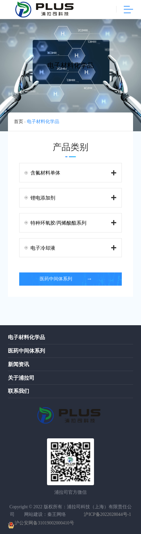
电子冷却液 (42, 248)
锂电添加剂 (42, 198)
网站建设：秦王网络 (45, 514)
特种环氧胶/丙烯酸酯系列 (58, 223)
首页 (18, 121)
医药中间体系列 (65, 278)
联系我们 (18, 391)
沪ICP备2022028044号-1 (107, 514)
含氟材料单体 (45, 172)
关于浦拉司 (21, 378)
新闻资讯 (18, 364)
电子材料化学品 (43, 121)
